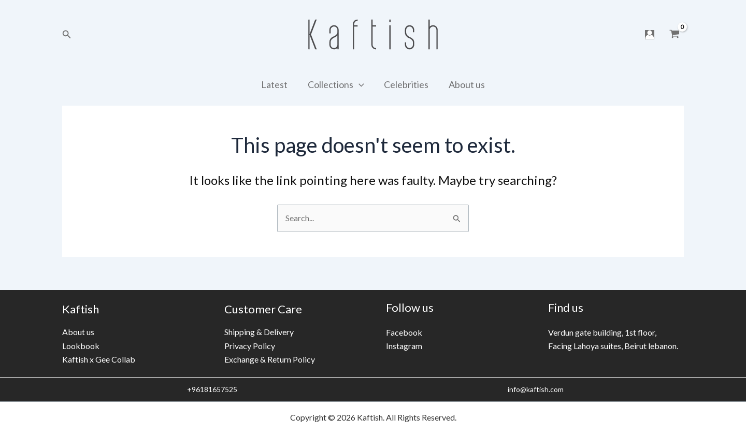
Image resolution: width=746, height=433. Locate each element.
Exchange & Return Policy (269, 359)
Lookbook (80, 346)
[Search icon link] (66, 34)
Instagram (404, 346)
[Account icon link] (649, 34)
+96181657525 (211, 389)
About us (465, 84)
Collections (336, 84)
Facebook (404, 332)
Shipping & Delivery (259, 332)
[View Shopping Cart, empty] (674, 35)
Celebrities (405, 84)
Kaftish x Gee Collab (98, 359)
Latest (276, 84)
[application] (359, 84)
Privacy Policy (249, 346)
